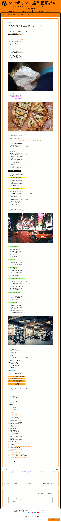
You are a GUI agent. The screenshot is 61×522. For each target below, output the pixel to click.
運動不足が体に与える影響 (49, 483)
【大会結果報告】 (27, 483)
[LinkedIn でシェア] (14, 461)
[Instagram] (29, 9)
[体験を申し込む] (54, 519)
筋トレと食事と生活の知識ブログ (11, 14)
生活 (32, 14)
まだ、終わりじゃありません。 (10, 484)
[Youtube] (34, 9)
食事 (28, 14)
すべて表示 (56, 469)
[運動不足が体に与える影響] (49, 476)
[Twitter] (27, 9)
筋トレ (22, 14)
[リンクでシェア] (17, 461)
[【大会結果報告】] (30, 476)
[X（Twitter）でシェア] (12, 461)
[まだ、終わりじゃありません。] (11, 476)
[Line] (32, 9)
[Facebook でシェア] (9, 461)
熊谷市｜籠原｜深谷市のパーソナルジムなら (30, 510)
